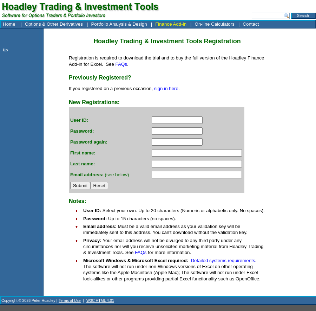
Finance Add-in (170, 24)
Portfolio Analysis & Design (119, 24)
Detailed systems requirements (223, 260)
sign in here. (167, 88)
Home (10, 24)
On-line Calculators (215, 24)
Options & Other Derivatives (54, 24)
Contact (251, 24)
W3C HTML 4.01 (100, 300)
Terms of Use (70, 300)
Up (5, 50)
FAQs (121, 64)
